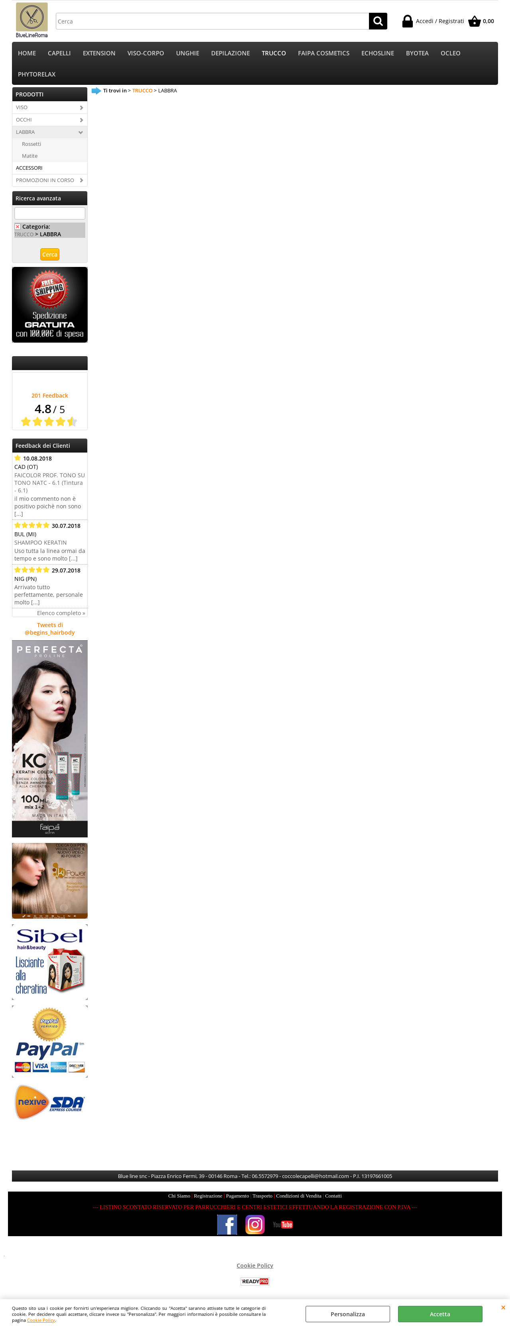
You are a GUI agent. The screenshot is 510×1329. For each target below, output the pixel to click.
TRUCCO (274, 53)
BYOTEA (417, 53)
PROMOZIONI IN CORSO (45, 180)
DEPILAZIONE (230, 53)
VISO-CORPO (146, 53)
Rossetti (31, 143)
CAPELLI (59, 53)
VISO (21, 107)
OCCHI (24, 119)
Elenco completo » (61, 613)
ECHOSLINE (377, 53)
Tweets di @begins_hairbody (50, 628)
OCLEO (451, 53)
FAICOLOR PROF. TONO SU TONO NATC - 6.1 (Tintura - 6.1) (49, 482)
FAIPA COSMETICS (323, 53)
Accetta (440, 1314)
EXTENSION (99, 53)
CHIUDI (503, 1307)
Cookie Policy (41, 1320)
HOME (27, 53)
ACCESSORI (29, 167)
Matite (29, 155)
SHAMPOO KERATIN (40, 542)
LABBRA (25, 131)
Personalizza (348, 1314)
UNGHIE (187, 53)
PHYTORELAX (36, 74)
